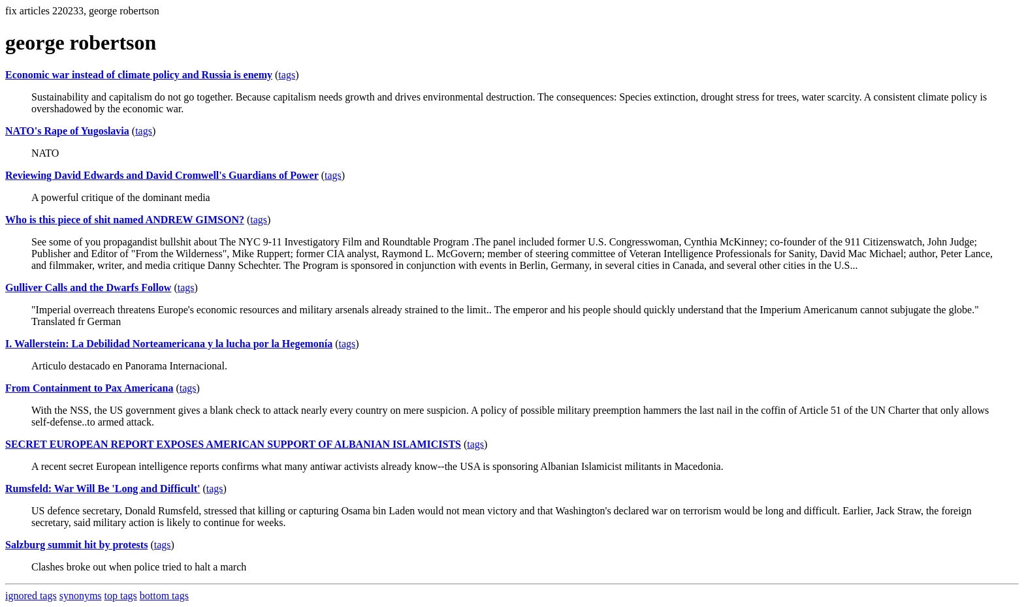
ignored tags (31, 595)
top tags (120, 595)
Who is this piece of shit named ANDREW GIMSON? (124, 219)
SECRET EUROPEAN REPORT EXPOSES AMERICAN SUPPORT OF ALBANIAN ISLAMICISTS (233, 444)
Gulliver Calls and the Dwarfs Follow (88, 287)
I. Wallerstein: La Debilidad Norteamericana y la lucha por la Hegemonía (168, 343)
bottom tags (164, 595)
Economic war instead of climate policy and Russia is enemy (138, 74)
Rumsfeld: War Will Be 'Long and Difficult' (102, 488)
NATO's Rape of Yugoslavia (67, 130)
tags (286, 74)
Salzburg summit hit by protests (76, 544)
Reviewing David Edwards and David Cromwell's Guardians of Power (162, 175)
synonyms (80, 595)
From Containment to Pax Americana (89, 388)
